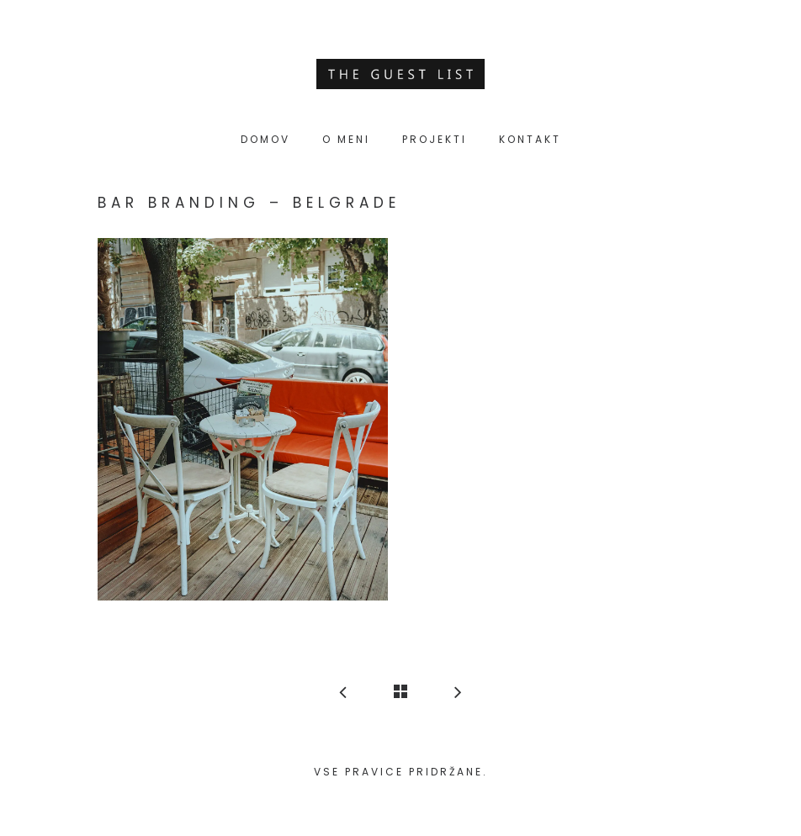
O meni (346, 139)
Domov (265, 139)
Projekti (434, 139)
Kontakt (530, 139)
